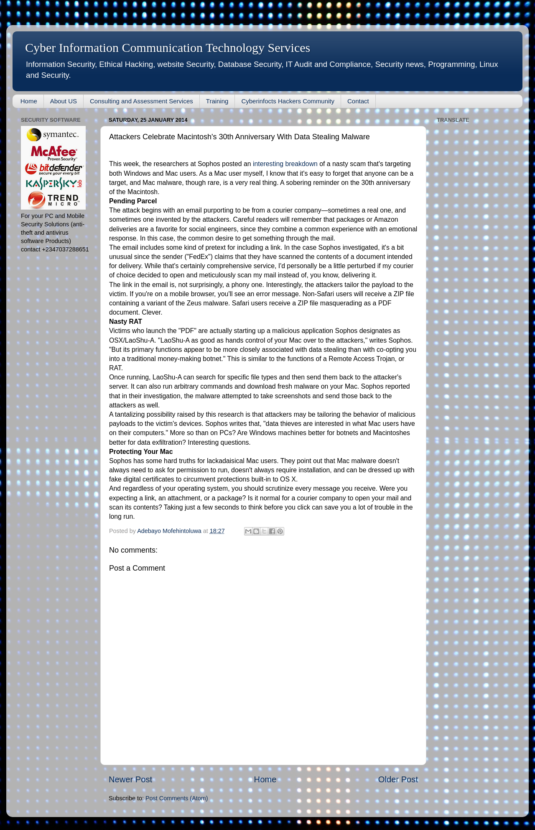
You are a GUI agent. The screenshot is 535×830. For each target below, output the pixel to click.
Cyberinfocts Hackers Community (287, 101)
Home (28, 101)
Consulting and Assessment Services (141, 101)
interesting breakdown (285, 163)
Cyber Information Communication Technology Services (167, 47)
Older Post (398, 779)
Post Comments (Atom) (176, 798)
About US (63, 101)
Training (217, 101)
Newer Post (130, 779)
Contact (358, 101)
